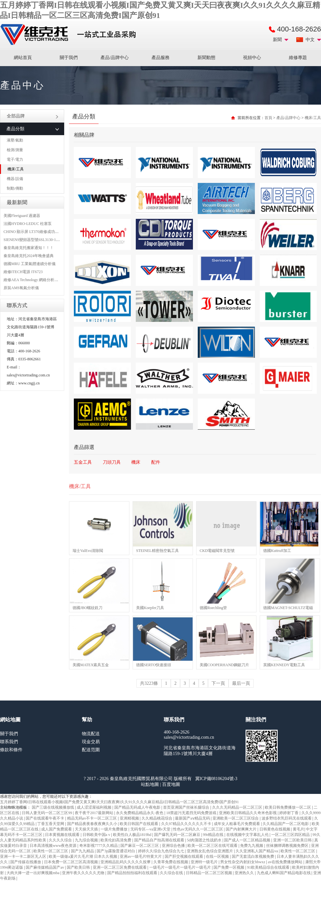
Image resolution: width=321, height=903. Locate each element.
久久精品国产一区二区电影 (286, 823)
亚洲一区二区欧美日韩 (293, 840)
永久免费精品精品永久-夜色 (140, 813)
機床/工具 (15, 169)
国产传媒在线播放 (26, 862)
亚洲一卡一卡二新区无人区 (23, 856)
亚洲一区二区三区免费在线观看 (120, 867)
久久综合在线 (172, 873)
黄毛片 (298, 829)
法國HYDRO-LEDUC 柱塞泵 (28, 223)
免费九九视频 (252, 845)
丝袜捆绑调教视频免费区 (287, 845)
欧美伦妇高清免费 (116, 840)
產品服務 (160, 57)
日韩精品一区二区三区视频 (209, 873)
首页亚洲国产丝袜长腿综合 (186, 807)
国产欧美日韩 (79, 867)
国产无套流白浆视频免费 (253, 856)
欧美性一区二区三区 (51, 851)
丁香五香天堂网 (51, 823)
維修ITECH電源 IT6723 (23, 272)
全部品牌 (32, 116)
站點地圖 (150, 784)
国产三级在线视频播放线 (53, 807)
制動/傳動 (15, 188)
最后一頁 (241, 683)
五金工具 (83, 462)
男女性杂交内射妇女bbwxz (243, 862)
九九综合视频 (87, 840)
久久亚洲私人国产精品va (257, 851)
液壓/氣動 (15, 140)
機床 (135, 462)
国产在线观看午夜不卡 (45, 818)
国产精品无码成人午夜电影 (137, 807)
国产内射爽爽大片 (241, 829)
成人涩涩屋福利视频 (94, 807)
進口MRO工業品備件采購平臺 (70, 35)
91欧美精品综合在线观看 (269, 867)
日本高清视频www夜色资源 (53, 845)
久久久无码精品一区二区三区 (237, 807)
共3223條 (149, 683)
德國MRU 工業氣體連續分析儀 (30, 264)
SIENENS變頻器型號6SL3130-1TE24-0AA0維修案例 (47, 239)
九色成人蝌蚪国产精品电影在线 (284, 873)
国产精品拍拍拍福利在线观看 (132, 873)
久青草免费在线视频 (171, 862)
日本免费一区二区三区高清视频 (71, 862)
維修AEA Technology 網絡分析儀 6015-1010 (40, 280)
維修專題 (298, 57)
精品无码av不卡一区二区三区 (92, 818)
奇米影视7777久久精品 (99, 845)
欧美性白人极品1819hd (132, 834)
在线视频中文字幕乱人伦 (248, 834)
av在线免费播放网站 (285, 862)
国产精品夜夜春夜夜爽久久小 (92, 823)
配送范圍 (91, 749)
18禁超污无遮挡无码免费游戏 (191, 813)
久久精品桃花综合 (157, 818)
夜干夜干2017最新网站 (94, 813)
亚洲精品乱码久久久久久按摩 (126, 862)
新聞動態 (206, 57)
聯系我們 (9, 741)
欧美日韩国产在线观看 (139, 823)
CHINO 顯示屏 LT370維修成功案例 (33, 231)
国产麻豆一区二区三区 (140, 845)
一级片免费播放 (114, 829)
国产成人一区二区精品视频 (247, 840)
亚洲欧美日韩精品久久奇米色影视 (248, 813)
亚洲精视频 (130, 818)
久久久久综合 (61, 840)
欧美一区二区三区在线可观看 (213, 845)
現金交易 (91, 741)
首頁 (268, 118)
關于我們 (69, 57)
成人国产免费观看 (57, 829)
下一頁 (218, 683)
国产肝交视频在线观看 (184, 856)
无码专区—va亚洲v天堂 (150, 829)
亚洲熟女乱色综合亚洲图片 (210, 851)
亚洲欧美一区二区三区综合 (236, 818)
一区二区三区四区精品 (291, 834)
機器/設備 (15, 178)
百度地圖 (171, 784)
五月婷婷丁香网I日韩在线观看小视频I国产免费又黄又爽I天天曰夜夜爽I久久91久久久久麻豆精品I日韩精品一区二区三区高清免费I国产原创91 (119, 802)
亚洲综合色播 (174, 845)
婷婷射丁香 (289, 813)
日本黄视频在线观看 (63, 834)
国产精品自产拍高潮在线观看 (159, 840)
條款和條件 (11, 749)
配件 (155, 462)
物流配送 (91, 733)
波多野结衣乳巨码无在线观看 (287, 818)
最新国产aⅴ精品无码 (193, 818)
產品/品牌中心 (114, 57)
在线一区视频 (218, 856)
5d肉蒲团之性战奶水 (204, 840)
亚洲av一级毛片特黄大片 (141, 856)
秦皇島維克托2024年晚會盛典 (29, 256)
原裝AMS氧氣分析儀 (21, 288)
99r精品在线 (213, 834)
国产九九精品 (83, 851)
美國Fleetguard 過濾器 (22, 215)
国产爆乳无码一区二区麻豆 (177, 834)
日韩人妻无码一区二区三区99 (47, 813)
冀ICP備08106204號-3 (216, 778)
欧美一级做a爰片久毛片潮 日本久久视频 (83, 856)
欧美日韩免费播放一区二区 (288, 807)
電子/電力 (15, 159)
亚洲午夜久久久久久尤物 (83, 873)
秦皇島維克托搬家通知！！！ (29, 247)
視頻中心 (252, 57)
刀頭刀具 (112, 462)
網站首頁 (23, 57)
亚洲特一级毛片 (205, 862)
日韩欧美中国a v (96, 834)
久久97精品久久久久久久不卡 (186, 823)
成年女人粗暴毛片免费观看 (237, 823)
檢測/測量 (15, 150)
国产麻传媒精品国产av (45, 867)
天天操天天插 (87, 829)
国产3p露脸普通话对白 (116, 851)
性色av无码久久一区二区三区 (198, 829)
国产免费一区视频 (229, 867)
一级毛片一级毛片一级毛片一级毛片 (180, 867)
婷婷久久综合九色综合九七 (161, 851)
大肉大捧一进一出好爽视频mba (33, 873)
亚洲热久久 (245, 873)
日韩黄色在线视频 (275, 829)
